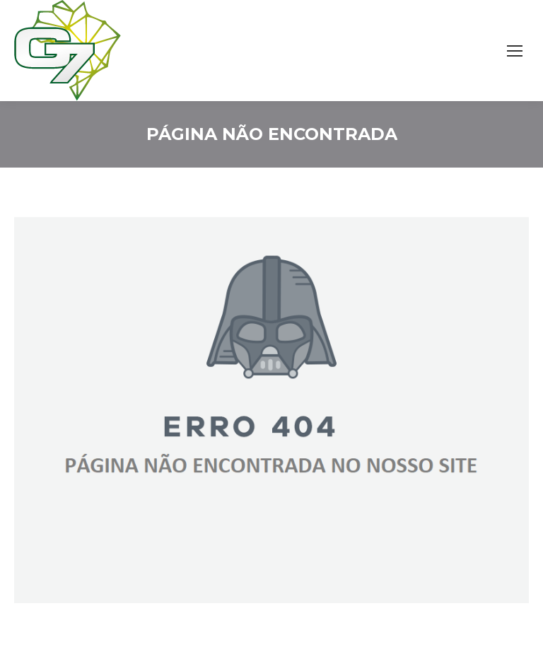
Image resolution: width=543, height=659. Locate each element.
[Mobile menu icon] (515, 51)
